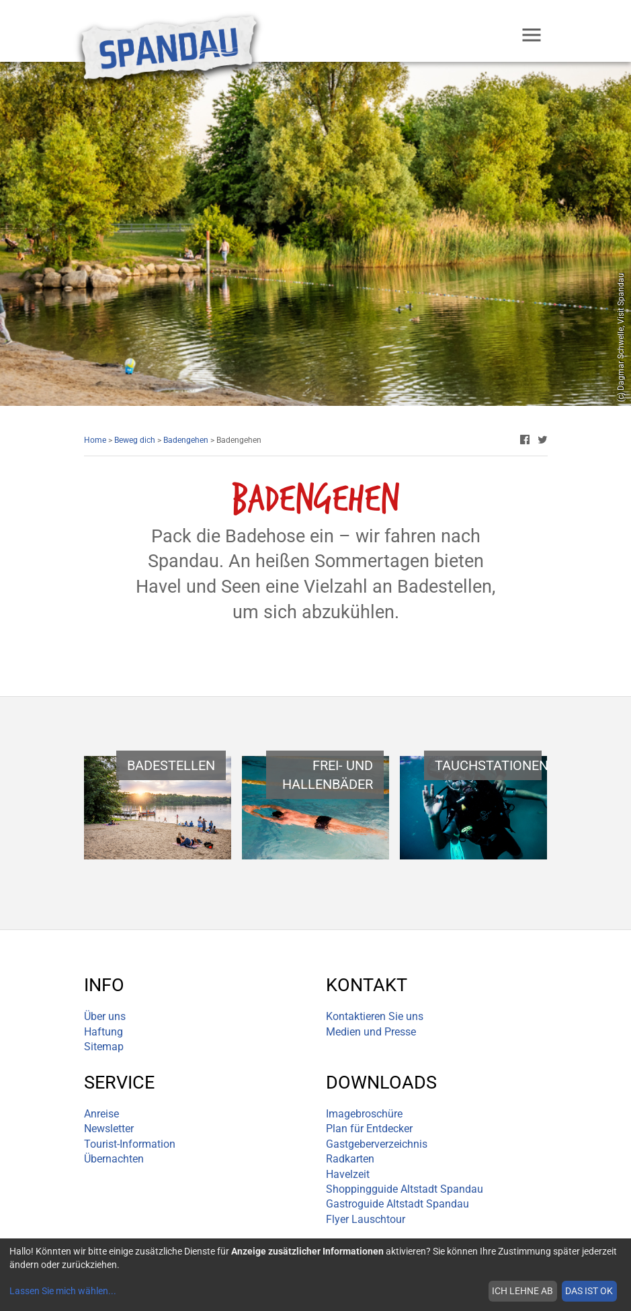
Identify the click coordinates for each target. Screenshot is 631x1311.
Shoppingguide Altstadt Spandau (404, 1189)
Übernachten (114, 1158)
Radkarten (350, 1158)
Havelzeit (348, 1174)
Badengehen (185, 440)
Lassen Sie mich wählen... (62, 1290)
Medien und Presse (371, 1031)
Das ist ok (589, 1290)
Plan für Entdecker (369, 1128)
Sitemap (104, 1046)
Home (95, 440)
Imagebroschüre (364, 1113)
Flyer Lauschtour (365, 1219)
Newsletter (109, 1128)
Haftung (103, 1031)
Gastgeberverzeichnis (376, 1144)
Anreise (101, 1113)
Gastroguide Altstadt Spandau (397, 1203)
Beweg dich (134, 440)
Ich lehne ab (522, 1290)
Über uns (105, 1016)
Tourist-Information (129, 1144)
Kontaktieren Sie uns (374, 1016)
